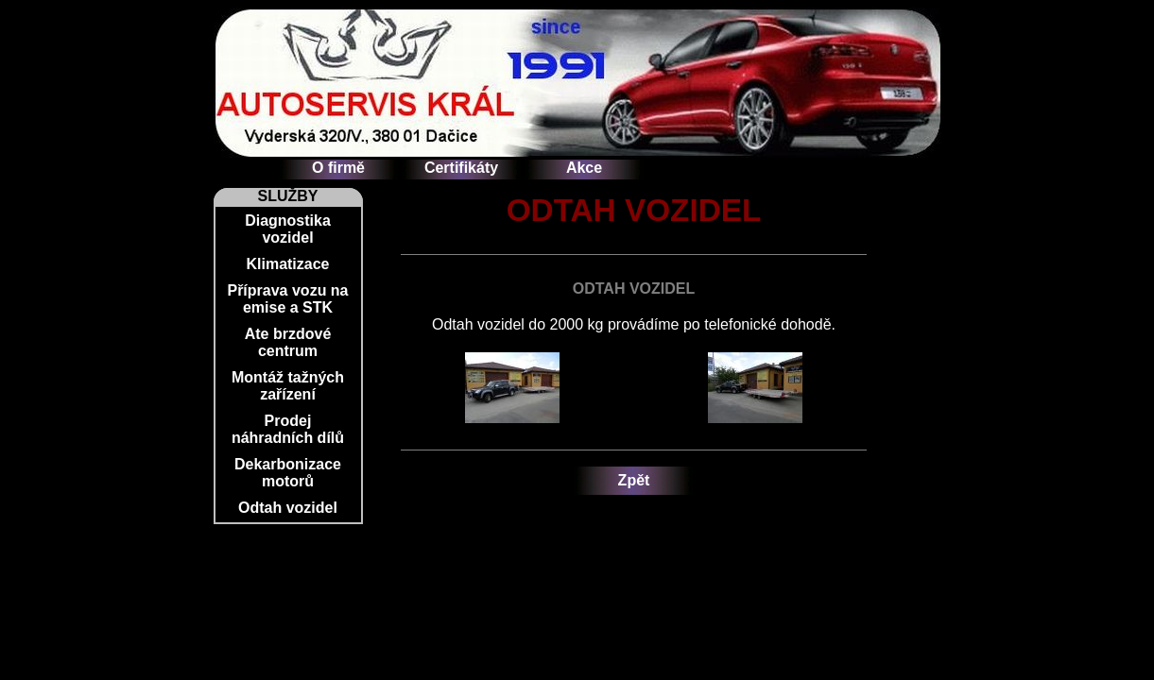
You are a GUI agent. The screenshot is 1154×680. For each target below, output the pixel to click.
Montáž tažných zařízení (288, 385)
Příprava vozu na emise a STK (287, 298)
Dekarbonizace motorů (287, 472)
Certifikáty (461, 168)
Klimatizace (287, 264)
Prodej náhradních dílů (288, 429)
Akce (584, 168)
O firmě (338, 168)
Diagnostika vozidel (288, 229)
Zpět (634, 480)
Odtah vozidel (287, 508)
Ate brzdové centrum (288, 342)
